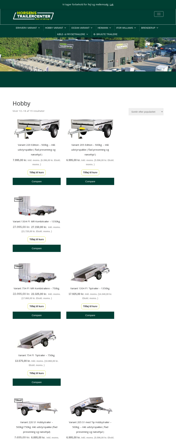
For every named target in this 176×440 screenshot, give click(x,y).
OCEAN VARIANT (82, 28)
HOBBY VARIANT (55, 28)
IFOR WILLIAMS (126, 28)
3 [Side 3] (95, 343)
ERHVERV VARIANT (28, 28)
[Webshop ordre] (146, 111)
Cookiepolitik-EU (138, 389)
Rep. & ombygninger (140, 410)
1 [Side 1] (80, 343)
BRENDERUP (149, 28)
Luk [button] (112, 4)
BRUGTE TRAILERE (107, 34)
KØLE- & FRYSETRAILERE (72, 34)
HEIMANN (104, 28)
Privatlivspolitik (137, 385)
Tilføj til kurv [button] (36, 171)
